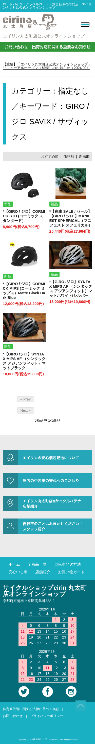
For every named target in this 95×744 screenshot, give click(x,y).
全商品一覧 (37, 564)
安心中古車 (18, 572)
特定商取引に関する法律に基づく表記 (31, 709)
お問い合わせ (13, 716)
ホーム (14, 564)
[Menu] (85, 24)
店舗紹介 (42, 572)
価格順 (69, 156)
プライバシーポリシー (46, 716)
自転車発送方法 (67, 564)
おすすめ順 (50, 156)
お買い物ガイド (71, 572)
